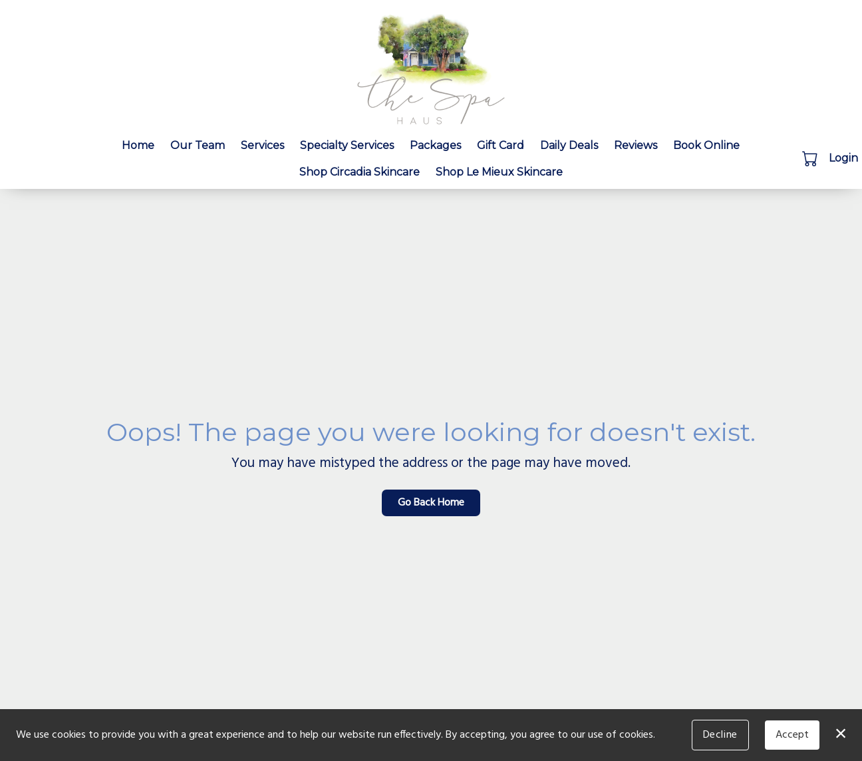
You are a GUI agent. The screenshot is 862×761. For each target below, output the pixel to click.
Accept (792, 735)
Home (138, 145)
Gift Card (500, 145)
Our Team (197, 145)
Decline (720, 735)
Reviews (635, 145)
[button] (811, 158)
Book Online (706, 145)
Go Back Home (431, 503)
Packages (435, 145)
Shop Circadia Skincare (359, 172)
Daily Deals (569, 145)
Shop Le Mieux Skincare (499, 172)
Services (262, 145)
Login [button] (843, 158)
